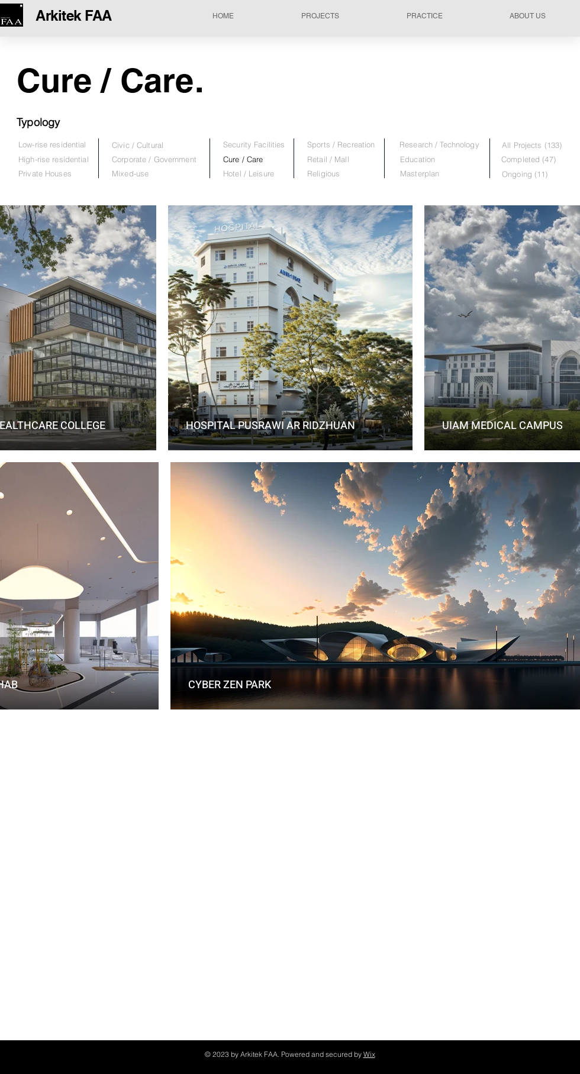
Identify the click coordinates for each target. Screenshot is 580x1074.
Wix (369, 1054)
